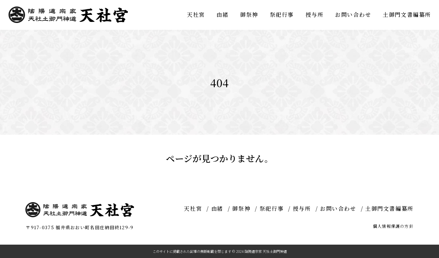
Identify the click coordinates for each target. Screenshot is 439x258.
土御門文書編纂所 (407, 15)
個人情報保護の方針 (393, 226)
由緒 (222, 15)
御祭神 (249, 15)
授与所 (315, 15)
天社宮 (196, 15)
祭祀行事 (282, 15)
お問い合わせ (353, 15)
